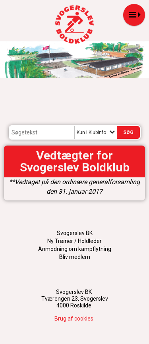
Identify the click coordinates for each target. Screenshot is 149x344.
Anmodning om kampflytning (74, 249)
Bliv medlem (74, 257)
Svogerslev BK (75, 233)
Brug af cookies (73, 318)
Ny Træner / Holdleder (74, 241)
